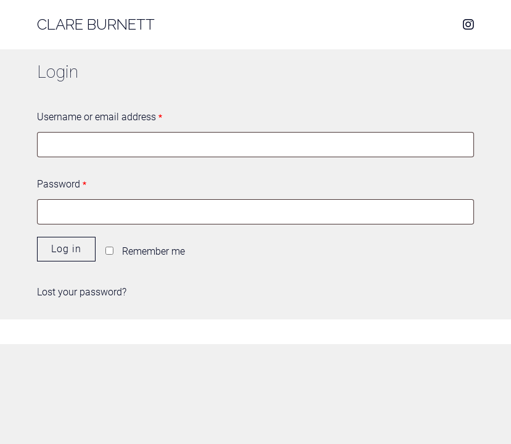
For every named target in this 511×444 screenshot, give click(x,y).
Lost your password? (81, 292)
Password (61, 184)
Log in (66, 249)
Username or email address (99, 117)
